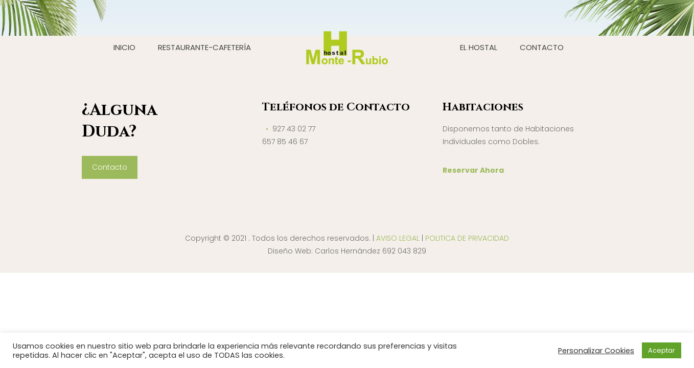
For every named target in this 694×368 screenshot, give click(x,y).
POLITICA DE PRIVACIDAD (467, 238)
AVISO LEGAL (398, 238)
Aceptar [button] (661, 350)
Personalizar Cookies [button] (596, 350)
